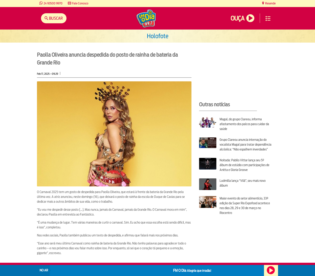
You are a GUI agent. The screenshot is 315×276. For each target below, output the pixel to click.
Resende (270, 3)
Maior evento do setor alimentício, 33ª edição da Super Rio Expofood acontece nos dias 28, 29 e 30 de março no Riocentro (245, 205)
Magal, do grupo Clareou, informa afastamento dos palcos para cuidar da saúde (244, 124)
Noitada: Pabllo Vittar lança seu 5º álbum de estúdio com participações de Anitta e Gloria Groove (244, 165)
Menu (268, 18)
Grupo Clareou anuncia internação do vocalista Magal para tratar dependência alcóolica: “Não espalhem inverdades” (245, 144)
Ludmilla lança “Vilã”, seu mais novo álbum (243, 183)
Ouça (237, 18)
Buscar (55, 18)
